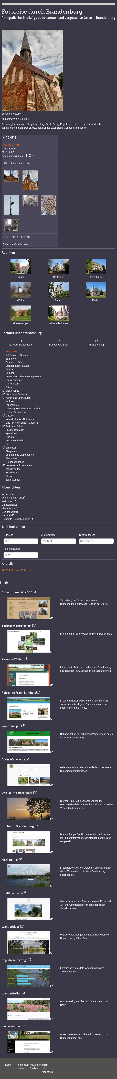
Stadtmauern (12, 458)
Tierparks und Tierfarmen (18, 465)
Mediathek (47, 1072)
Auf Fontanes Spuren (16, 355)
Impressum (23, 1064)
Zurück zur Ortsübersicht (15, 244)
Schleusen (10, 447)
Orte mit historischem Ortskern (22, 422)
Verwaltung (8, 494)
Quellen (10, 437)
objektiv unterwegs (14, 960)
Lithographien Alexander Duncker (23, 408)
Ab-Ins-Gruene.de (13, 759)
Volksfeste (7, 501)
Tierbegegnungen (15, 462)
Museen (9, 415)
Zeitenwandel (13, 479)
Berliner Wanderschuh (16, 626)
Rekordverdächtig (15, 440)
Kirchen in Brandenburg (18, 826)
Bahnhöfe (11, 358)
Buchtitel (6, 515)
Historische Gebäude (16, 394)
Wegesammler (11, 1026)
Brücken (10, 369)
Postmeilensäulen (15, 430)
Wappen (10, 476)
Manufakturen (9, 508)
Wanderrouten (13, 469)
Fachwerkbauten (14, 380)
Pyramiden (11, 433)
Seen (8, 444)
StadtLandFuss (12, 893)
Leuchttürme (12, 405)
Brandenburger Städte (17, 365)
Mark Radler (10, 860)
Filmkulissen (12, 383)
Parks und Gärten (14, 426)
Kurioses (10, 401)
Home (8, 1064)
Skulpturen (11, 451)
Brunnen (10, 373)
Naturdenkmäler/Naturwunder (21, 419)
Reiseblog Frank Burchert (19, 693)
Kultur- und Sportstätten (17, 397)
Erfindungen (8, 504)
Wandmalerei (12, 472)
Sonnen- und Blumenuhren (20, 454)
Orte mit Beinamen (12, 497)
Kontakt (21, 1068)
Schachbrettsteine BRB (17, 592)
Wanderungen (11, 726)
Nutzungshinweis (39, 1064)
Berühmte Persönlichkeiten (16, 519)
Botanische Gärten (15, 362)
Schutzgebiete (9, 512)
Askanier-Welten (12, 659)
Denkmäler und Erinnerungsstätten (24, 376)
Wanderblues (10, 927)
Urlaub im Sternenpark (17, 793)
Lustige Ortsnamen (16, 412)
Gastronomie (12, 390)
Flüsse (9, 387)
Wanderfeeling (11, 993)
